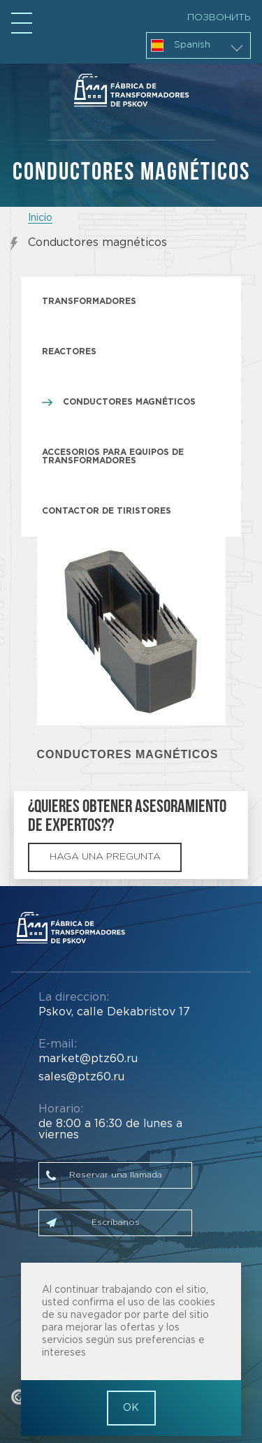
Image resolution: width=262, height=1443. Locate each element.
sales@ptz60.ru (81, 1077)
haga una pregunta (105, 857)
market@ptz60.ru (88, 1059)
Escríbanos (116, 1222)
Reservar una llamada (115, 1175)
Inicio (40, 218)
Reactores (69, 352)
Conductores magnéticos (129, 402)
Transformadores (89, 301)
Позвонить (219, 17)
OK (131, 1408)
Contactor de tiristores (106, 511)
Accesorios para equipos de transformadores (113, 457)
